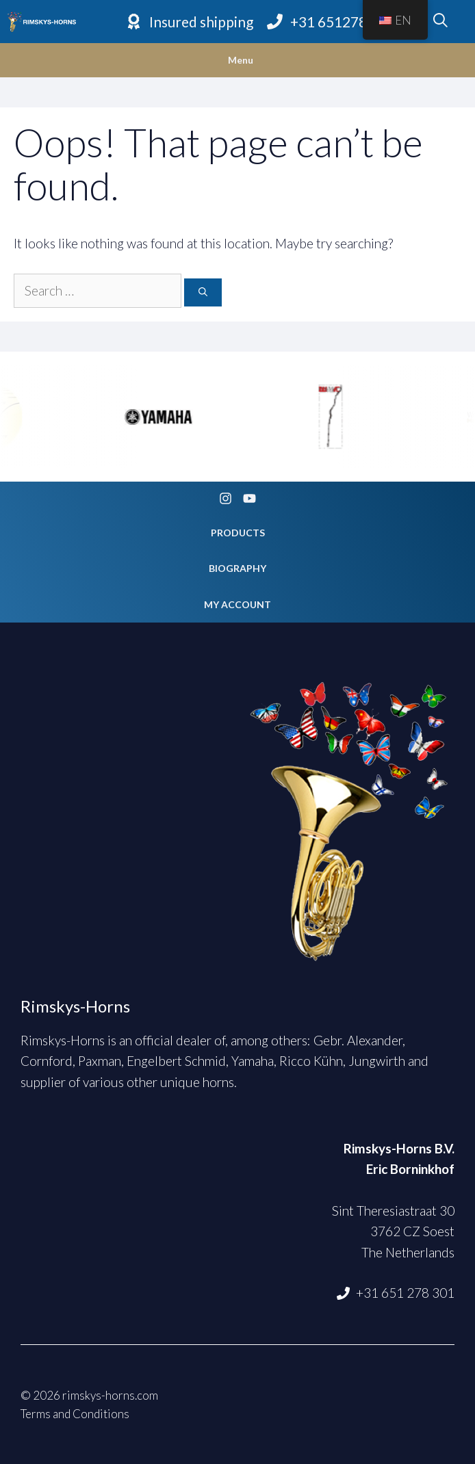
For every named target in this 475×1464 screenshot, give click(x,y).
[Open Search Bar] (440, 22)
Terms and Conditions (75, 1414)
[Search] (203, 292)
